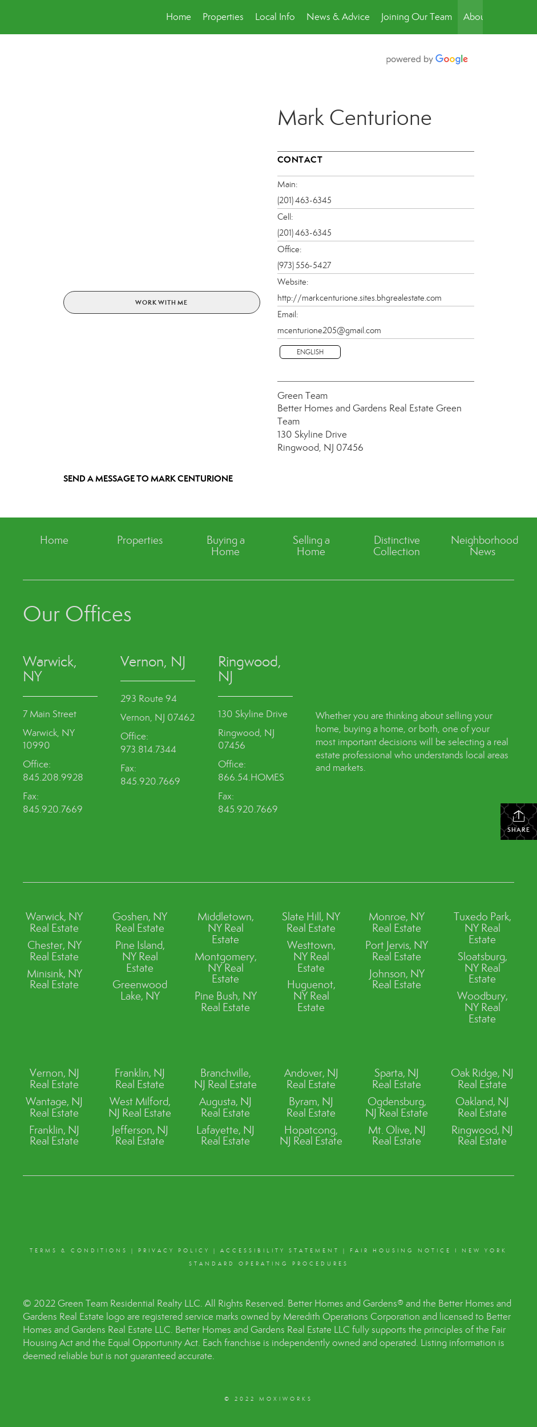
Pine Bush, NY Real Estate (226, 1001)
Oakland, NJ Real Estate (482, 1107)
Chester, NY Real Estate (54, 951)
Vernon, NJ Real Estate (54, 1078)
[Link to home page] (61, 17)
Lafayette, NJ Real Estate (225, 1135)
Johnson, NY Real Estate (397, 979)
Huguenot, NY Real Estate (311, 996)
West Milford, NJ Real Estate (139, 1107)
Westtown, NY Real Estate (311, 957)
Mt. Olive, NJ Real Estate (397, 1135)
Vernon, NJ (153, 661)
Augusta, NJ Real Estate (225, 1107)
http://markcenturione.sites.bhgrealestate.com (359, 298)
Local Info (275, 17)
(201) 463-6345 (304, 200)
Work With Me (161, 302)
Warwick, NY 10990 (49, 739)
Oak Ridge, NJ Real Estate (482, 1078)
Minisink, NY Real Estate (54, 979)
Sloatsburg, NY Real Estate (482, 968)
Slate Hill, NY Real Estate (311, 922)
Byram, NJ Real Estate (311, 1107)
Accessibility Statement (280, 1250)
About (475, 17)
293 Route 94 (148, 699)
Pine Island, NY (140, 951)
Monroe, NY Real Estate (397, 922)
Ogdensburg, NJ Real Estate (396, 1107)
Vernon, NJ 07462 (157, 717)
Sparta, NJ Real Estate (396, 1078)
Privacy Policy (174, 1250)
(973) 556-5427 (304, 265)
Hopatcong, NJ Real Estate (311, 1135)
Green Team (302, 396)
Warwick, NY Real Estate (54, 922)
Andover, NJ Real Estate (311, 1078)
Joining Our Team (416, 17)
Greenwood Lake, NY (139, 990)
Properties (223, 17)
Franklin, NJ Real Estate (54, 1135)
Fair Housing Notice (400, 1250)
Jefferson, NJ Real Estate (140, 1135)
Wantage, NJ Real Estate (54, 1107)
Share (518, 821)
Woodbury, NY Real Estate (482, 1007)
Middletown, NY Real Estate (225, 928)
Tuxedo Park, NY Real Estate (482, 928)
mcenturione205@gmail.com (329, 330)
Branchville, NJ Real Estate (225, 1078)
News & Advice (338, 17)
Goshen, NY (139, 916)
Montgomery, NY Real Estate (226, 968)
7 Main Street (49, 714)
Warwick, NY (50, 669)
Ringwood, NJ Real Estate (482, 1135)
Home (178, 17)
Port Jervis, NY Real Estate (396, 951)
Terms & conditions (79, 1250)
